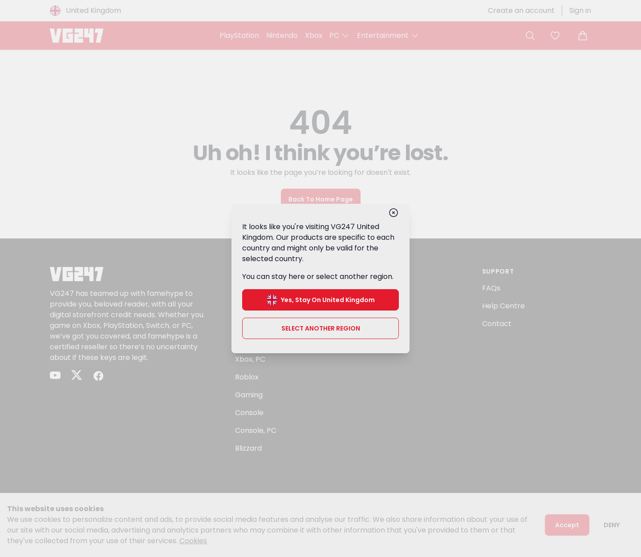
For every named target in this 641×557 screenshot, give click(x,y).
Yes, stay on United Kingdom (321, 300)
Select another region (320, 328)
